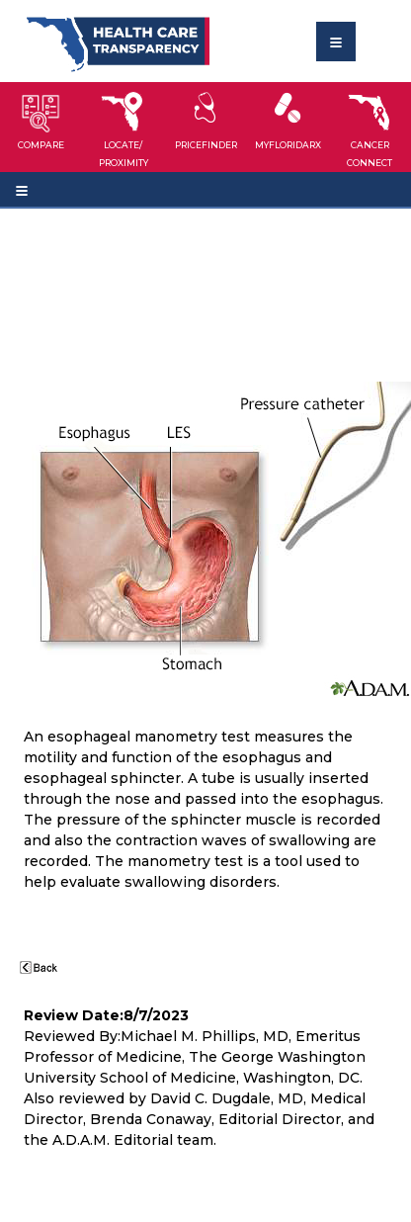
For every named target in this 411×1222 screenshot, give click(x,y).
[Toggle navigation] (336, 41)
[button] (41, 126)
